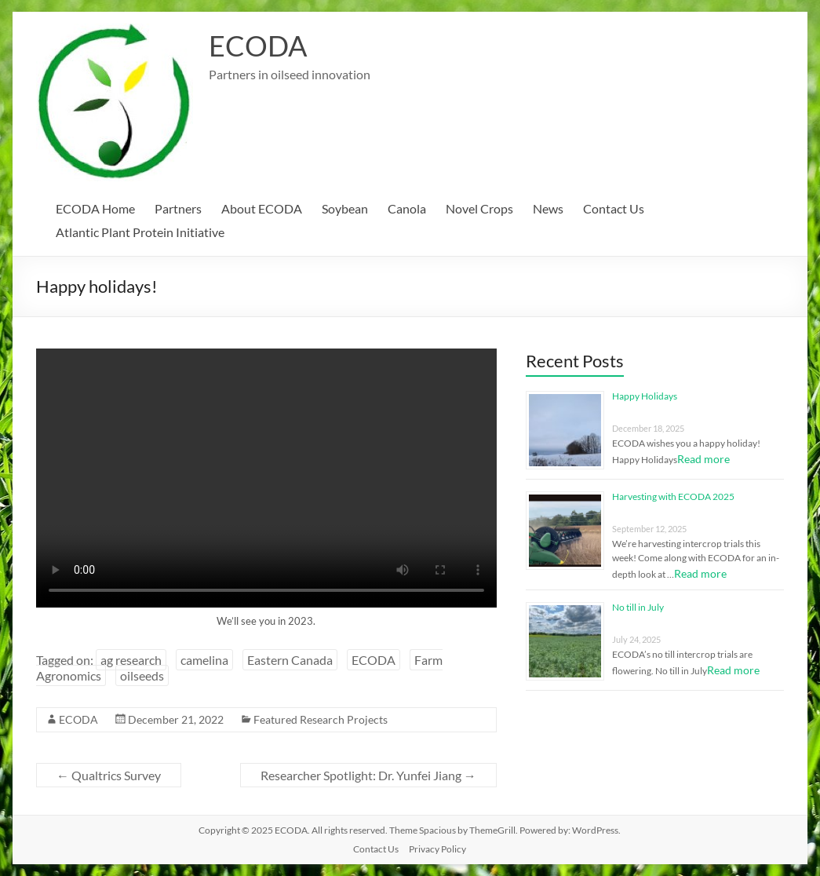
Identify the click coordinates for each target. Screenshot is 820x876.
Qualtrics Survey (108, 775)
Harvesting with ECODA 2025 (673, 496)
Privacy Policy (437, 849)
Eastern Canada (290, 659)
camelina (204, 659)
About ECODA (261, 208)
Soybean (345, 208)
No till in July (638, 607)
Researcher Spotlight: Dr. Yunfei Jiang (368, 775)
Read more (703, 458)
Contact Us (613, 208)
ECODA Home (95, 208)
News (548, 208)
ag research (131, 659)
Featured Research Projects (320, 719)
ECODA (258, 45)
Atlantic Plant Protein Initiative (140, 231)
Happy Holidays (644, 396)
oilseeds (142, 675)
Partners (178, 208)
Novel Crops (479, 208)
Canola (407, 208)
